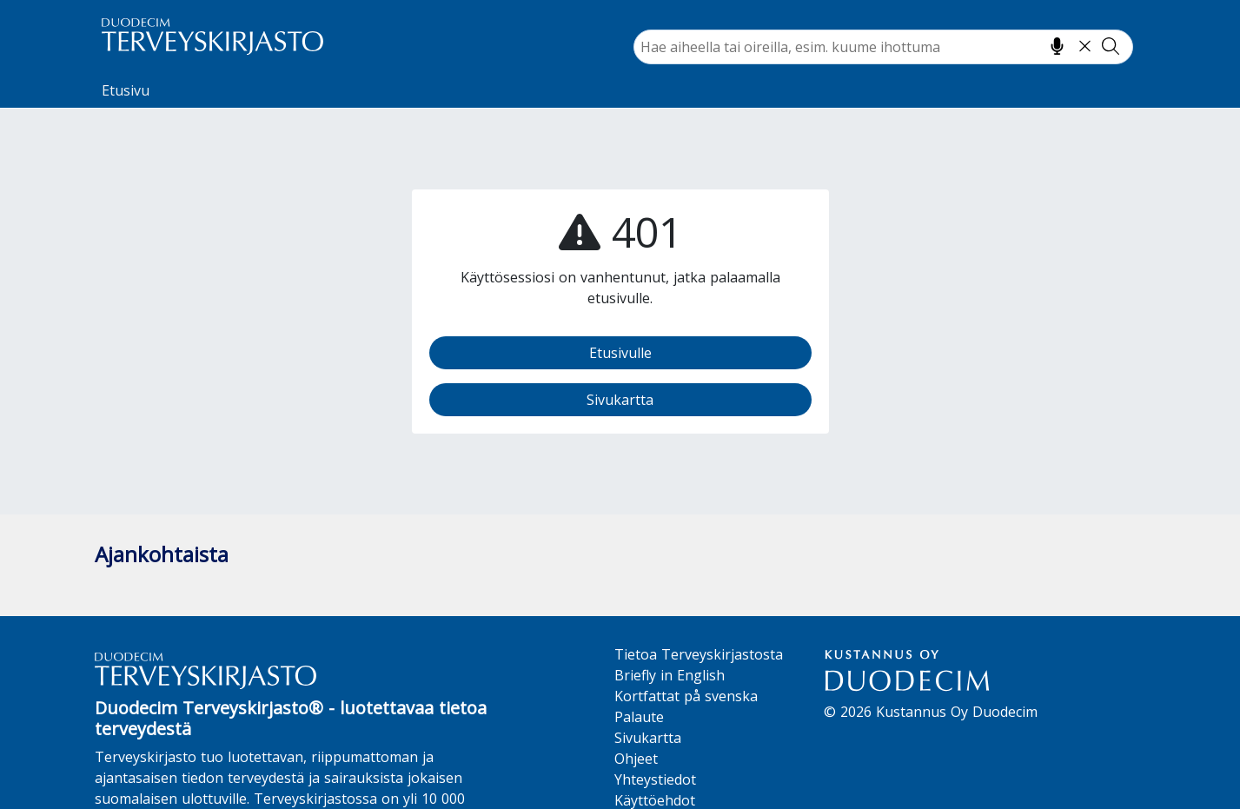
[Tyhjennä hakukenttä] (1084, 46)
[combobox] (883, 47)
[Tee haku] (1110, 46)
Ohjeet (636, 758)
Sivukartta (620, 399)
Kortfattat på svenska (686, 696)
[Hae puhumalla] (1057, 46)
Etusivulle (620, 352)
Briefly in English (669, 675)
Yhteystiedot (655, 779)
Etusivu (125, 90)
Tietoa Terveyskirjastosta (698, 654)
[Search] (883, 47)
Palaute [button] (639, 716)
